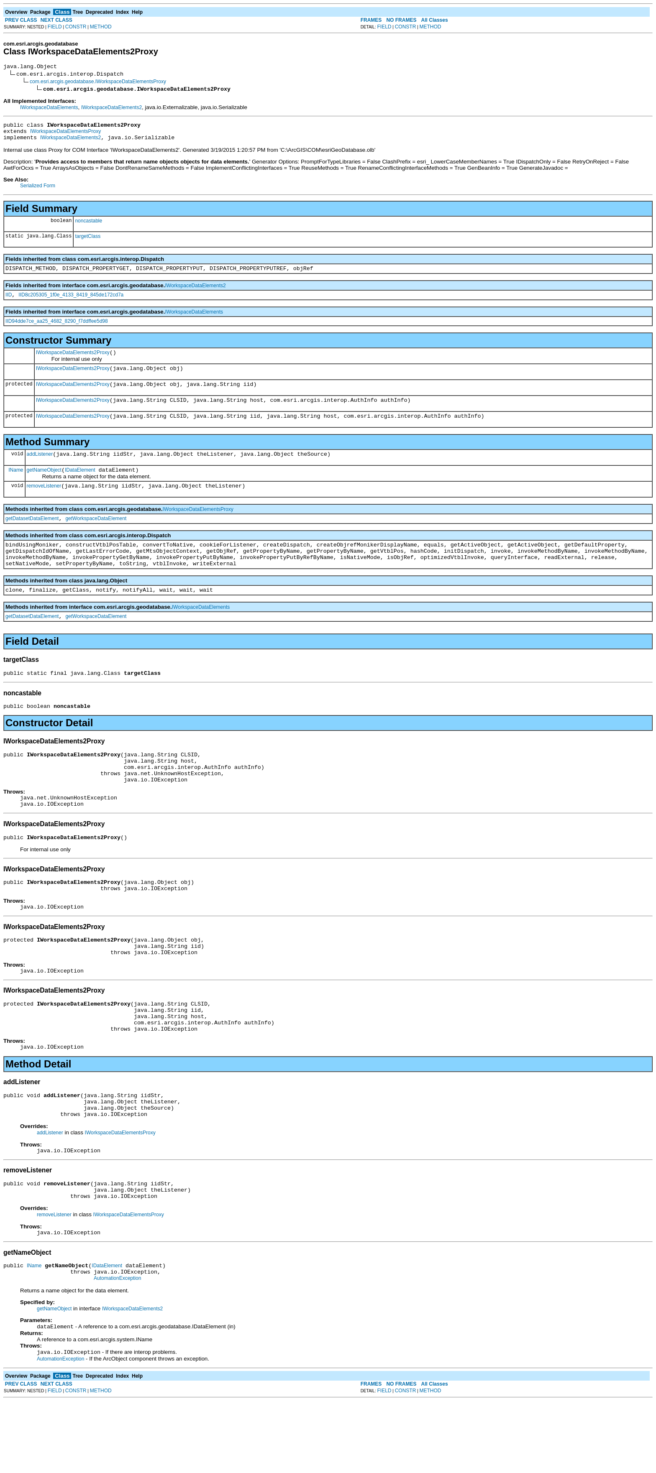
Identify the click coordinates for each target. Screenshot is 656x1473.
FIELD (55, 27)
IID (8, 302)
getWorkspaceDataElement (95, 537)
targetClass (87, 241)
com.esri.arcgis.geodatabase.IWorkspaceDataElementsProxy (98, 83)
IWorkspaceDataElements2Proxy (73, 361)
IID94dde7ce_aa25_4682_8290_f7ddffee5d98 (56, 329)
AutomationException (117, 1348)
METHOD (101, 27)
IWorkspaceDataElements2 (111, 109)
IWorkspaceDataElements (49, 109)
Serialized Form (37, 191)
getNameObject (44, 486)
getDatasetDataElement (32, 537)
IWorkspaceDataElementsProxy (65, 135)
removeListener (44, 503)
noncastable (88, 226)
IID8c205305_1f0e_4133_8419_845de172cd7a (70, 302)
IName (15, 486)
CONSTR (76, 27)
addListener (40, 469)
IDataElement (80, 486)
